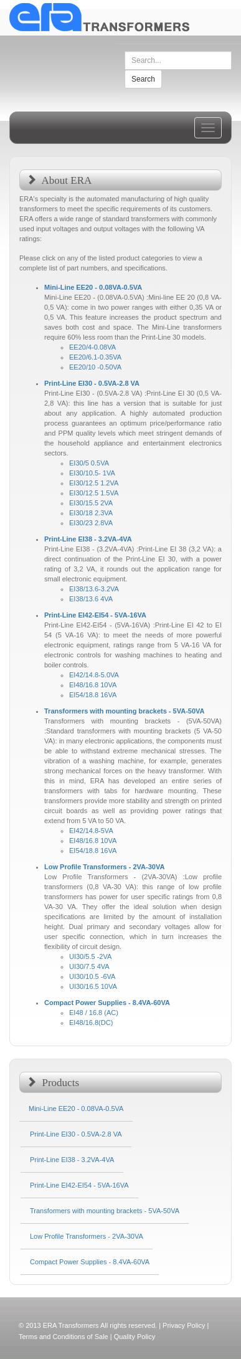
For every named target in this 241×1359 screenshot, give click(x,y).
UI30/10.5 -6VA (92, 976)
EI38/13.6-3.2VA (94, 589)
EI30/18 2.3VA (91, 513)
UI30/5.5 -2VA (90, 956)
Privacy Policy (184, 1325)
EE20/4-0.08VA (92, 347)
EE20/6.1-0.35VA (95, 357)
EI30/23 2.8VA (91, 523)
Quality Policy (135, 1336)
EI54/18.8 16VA (92, 695)
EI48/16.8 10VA (92, 685)
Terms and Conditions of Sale (63, 1336)
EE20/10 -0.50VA (95, 367)
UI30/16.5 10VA (93, 986)
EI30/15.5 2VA (91, 503)
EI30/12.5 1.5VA (93, 493)
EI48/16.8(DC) (91, 1022)
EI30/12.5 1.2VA (93, 483)
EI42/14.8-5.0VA (94, 675)
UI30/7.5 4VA (89, 966)
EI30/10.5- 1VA (92, 473)
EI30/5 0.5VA (89, 463)
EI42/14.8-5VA (91, 830)
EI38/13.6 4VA (91, 599)
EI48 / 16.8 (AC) (93, 1012)
